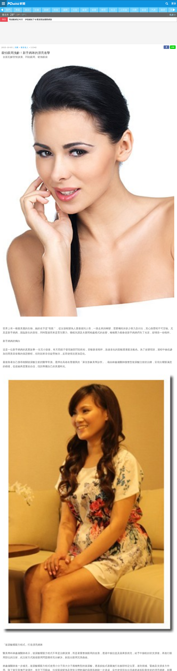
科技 (56, 10)
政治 (27, 10)
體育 (103, 10)
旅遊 (144, 10)
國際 (65, 10)
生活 (113, 10)
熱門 (8, 10)
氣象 (172, 15)
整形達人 (24, 47)
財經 (46, 10)
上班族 (123, 10)
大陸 (75, 10)
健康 (84, 10)
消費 (134, 10)
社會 (37, 10)
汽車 (153, 10)
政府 (163, 10)
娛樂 (94, 10)
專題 (17, 10)
